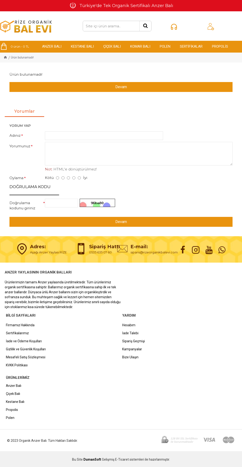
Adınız (15, 135)
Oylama (16, 178)
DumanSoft (92, 459)
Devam (121, 87)
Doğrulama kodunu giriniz (22, 206)
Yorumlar (24, 111)
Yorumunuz (19, 146)
